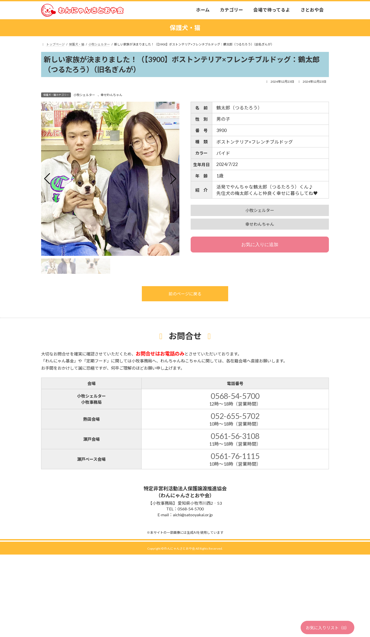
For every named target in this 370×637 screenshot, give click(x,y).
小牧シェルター (84, 95)
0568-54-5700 (235, 395)
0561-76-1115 (235, 456)
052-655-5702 (235, 415)
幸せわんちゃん (111, 95)
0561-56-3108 (235, 436)
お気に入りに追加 (259, 244)
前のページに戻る (185, 293)
